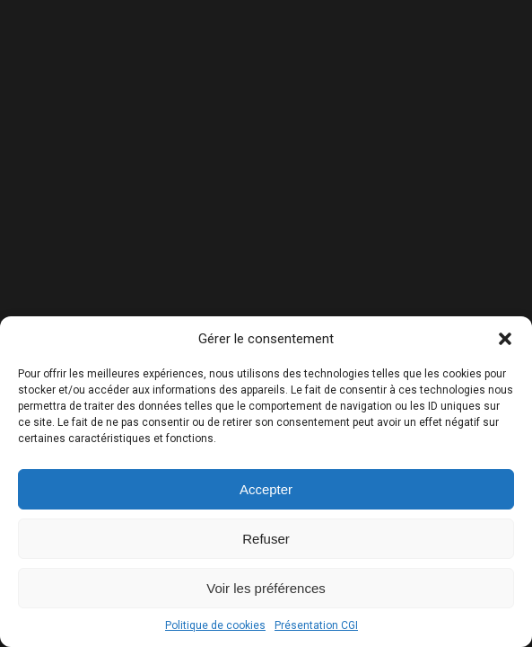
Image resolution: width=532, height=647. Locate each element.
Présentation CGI (316, 625)
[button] (505, 339)
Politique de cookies (215, 625)
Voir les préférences (266, 588)
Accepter (266, 489)
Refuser (266, 538)
